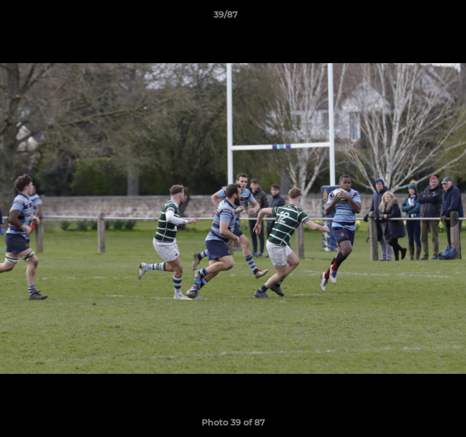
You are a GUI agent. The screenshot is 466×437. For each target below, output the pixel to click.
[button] (422, 17)
